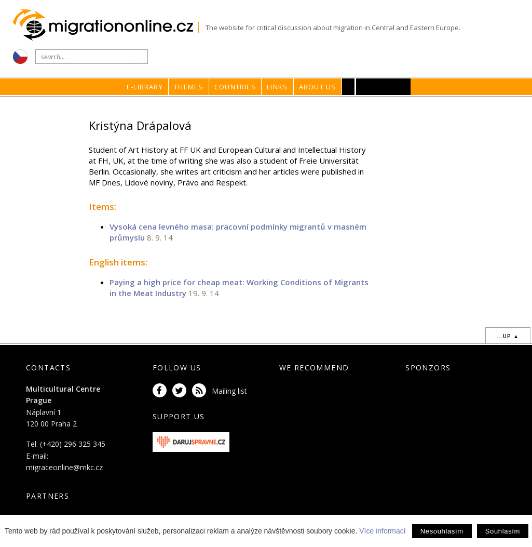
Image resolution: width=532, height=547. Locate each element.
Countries (235, 86)
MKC (384, 86)
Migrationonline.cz (105, 25)
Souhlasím (502, 531)
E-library (145, 86)
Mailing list (229, 391)
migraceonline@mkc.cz (64, 467)
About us (317, 86)
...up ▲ (508, 336)
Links (277, 86)
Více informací (382, 531)
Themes (188, 86)
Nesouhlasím (441, 531)
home (364, 106)
